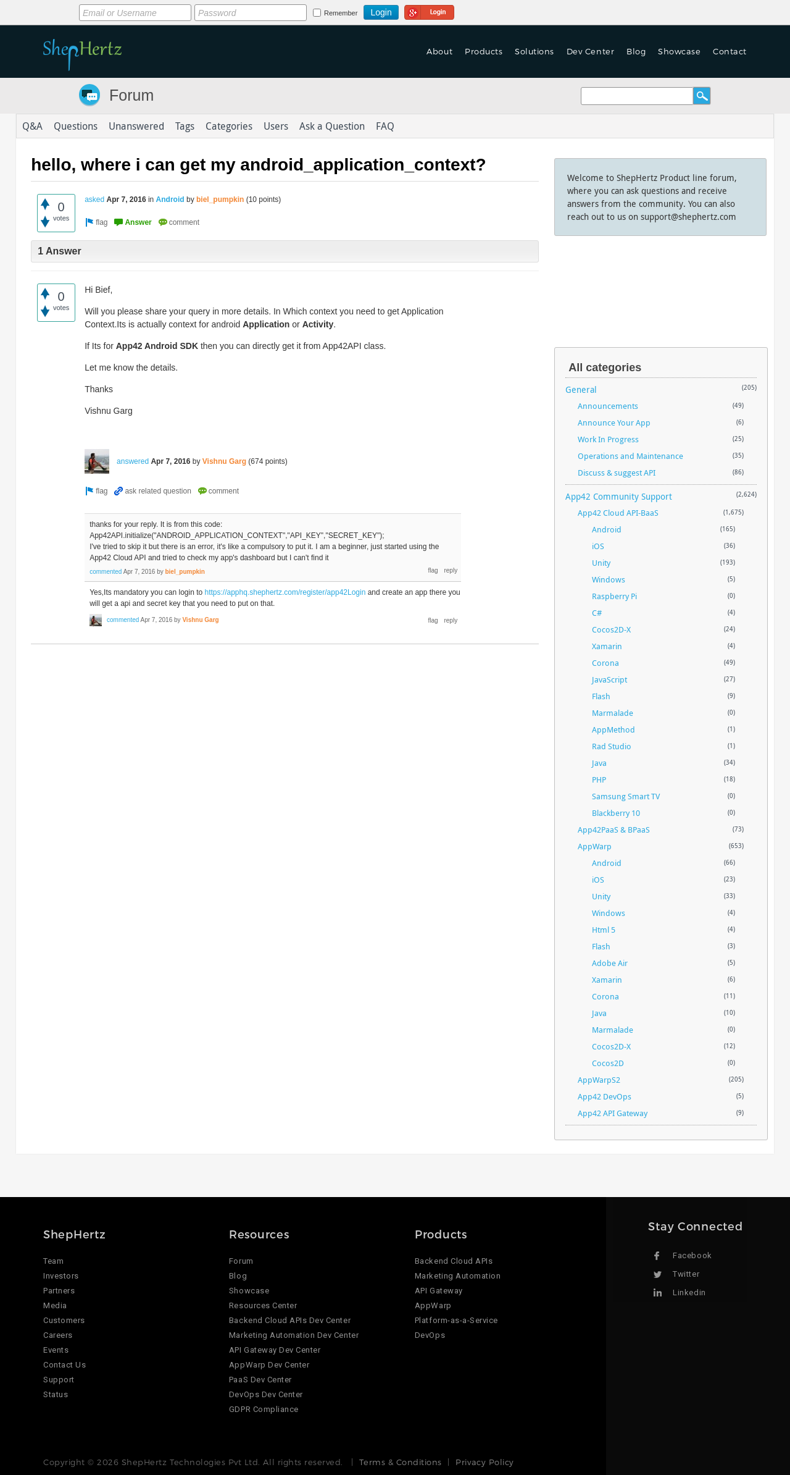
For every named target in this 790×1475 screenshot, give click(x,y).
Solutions (534, 51)
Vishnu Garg (224, 461)
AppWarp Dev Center (269, 1364)
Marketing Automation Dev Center (294, 1335)
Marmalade (612, 712)
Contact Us (64, 1364)
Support (59, 1379)
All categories (604, 367)
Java (599, 762)
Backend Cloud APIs (454, 1261)
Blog (636, 51)
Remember (340, 13)
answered (133, 461)
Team (53, 1261)
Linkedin (689, 1292)
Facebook (692, 1255)
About (439, 51)
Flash (601, 696)
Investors (61, 1275)
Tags (184, 126)
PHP (599, 779)
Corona (605, 662)
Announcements (608, 405)
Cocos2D (608, 1063)
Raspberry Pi (614, 596)
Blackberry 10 (616, 812)
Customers (64, 1320)
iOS (598, 546)
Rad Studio (611, 746)
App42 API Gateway (612, 1113)
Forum (131, 95)
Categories (229, 126)
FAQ (385, 126)
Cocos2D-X (611, 629)
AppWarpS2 (599, 1079)
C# (597, 612)
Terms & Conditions (400, 1462)
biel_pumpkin (220, 199)
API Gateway (439, 1290)
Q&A (32, 126)
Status (55, 1394)
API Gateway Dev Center (274, 1350)
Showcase (679, 51)
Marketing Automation (458, 1275)
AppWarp (595, 846)
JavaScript (609, 679)
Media (55, 1305)
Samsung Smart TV (626, 796)
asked (94, 199)
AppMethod (613, 729)
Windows (608, 579)
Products (483, 51)
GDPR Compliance (264, 1409)
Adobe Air (610, 963)
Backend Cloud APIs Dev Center (290, 1320)
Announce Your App (614, 422)
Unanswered (136, 126)
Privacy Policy (484, 1462)
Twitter (686, 1274)
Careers (58, 1335)
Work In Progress (608, 439)
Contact (730, 51)
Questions (76, 126)
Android (170, 199)
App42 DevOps (604, 1096)
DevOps (430, 1335)
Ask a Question (332, 126)
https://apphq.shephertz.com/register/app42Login (285, 592)
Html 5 (603, 929)
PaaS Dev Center (260, 1379)
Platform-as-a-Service (456, 1320)
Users (276, 126)
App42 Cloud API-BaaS (618, 512)
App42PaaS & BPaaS (614, 829)
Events (56, 1350)
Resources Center (263, 1305)
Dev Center (590, 51)
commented (105, 571)
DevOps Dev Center (266, 1394)
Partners (59, 1290)
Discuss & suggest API (616, 472)
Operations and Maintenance (630, 455)
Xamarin (607, 646)
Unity (601, 562)
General (581, 389)
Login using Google (429, 10)
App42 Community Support (618, 496)
